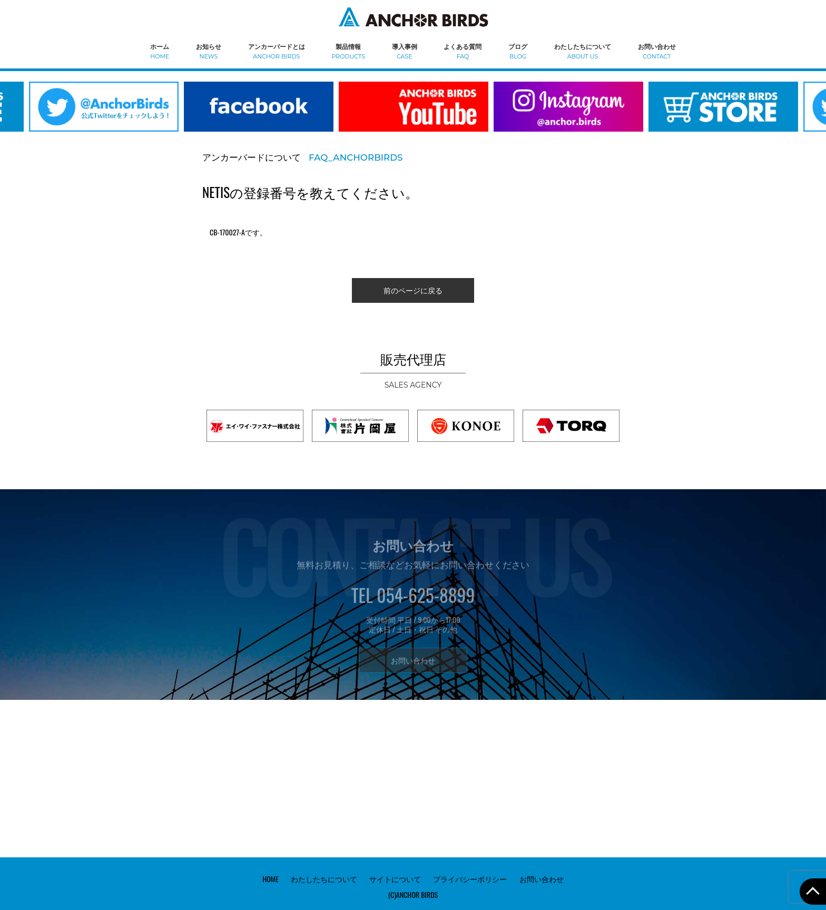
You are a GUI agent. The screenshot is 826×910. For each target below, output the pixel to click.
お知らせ (208, 51)
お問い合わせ (657, 51)
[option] (258, 113)
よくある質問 (462, 51)
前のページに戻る (413, 289)
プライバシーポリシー (470, 878)
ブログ (517, 51)
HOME (270, 878)
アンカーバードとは (276, 51)
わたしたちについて (582, 51)
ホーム (159, 51)
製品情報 (348, 51)
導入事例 (404, 51)
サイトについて (395, 878)
